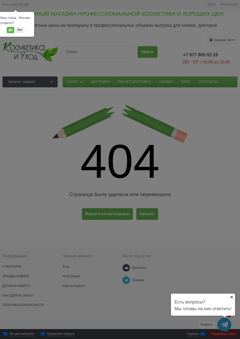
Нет (20, 30)
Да (10, 30)
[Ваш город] (231, 297)
